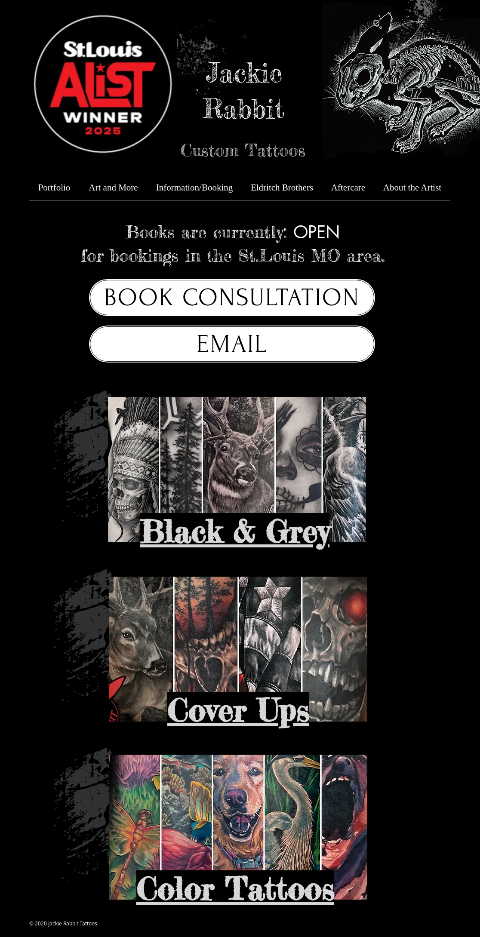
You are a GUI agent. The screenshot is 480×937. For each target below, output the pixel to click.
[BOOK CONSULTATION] (232, 297)
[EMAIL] (232, 344)
